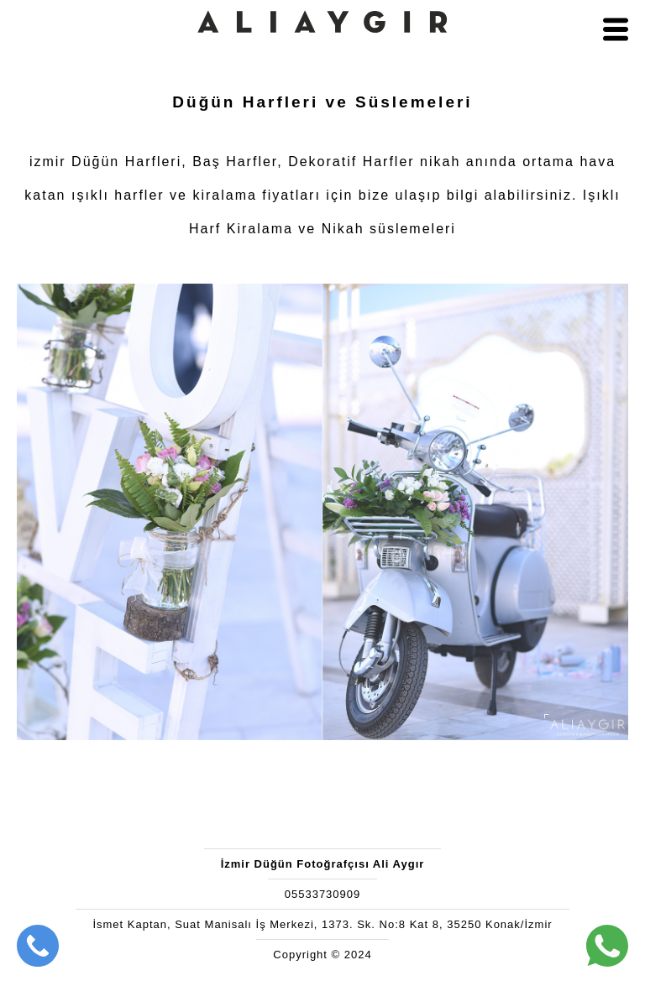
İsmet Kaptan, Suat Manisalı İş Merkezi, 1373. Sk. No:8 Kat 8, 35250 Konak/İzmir (322, 924)
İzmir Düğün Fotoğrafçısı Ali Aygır (323, 864)
